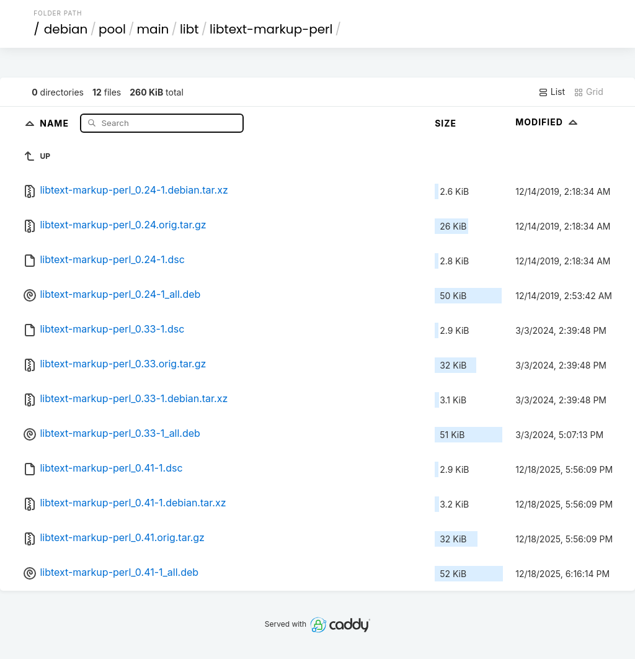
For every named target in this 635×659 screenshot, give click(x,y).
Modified (547, 122)
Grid (588, 91)
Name (55, 122)
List (551, 91)
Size (445, 123)
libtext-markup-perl (271, 29)
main (153, 29)
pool (112, 29)
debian (66, 29)
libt (189, 29)
